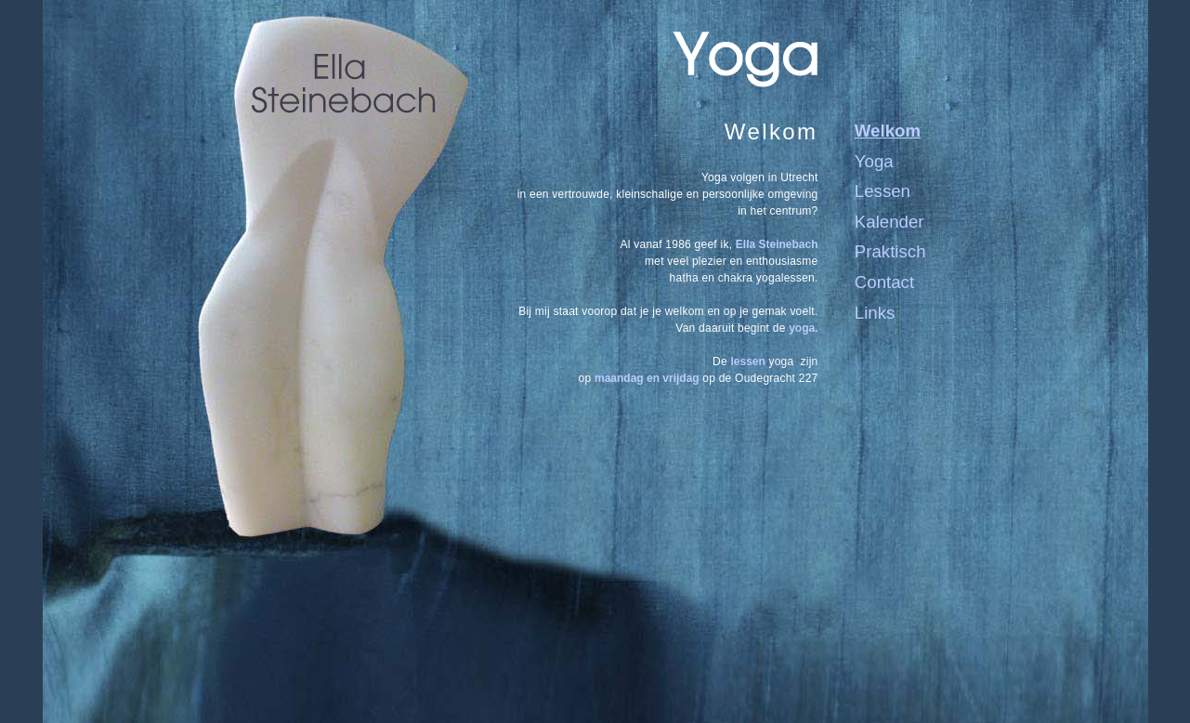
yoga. (803, 328)
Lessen (882, 191)
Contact (884, 282)
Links (875, 312)
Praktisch (890, 251)
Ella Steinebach (777, 244)
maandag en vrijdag (647, 378)
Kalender (889, 221)
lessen (747, 361)
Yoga (874, 161)
